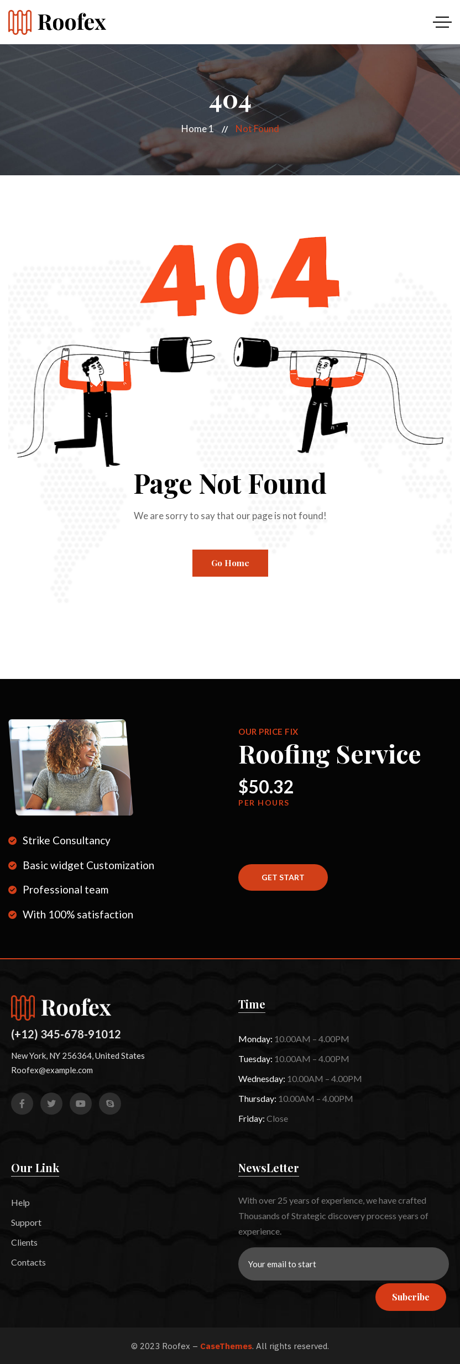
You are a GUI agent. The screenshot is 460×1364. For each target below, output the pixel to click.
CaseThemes (226, 1346)
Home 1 (197, 128)
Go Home (230, 562)
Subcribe (411, 1297)
